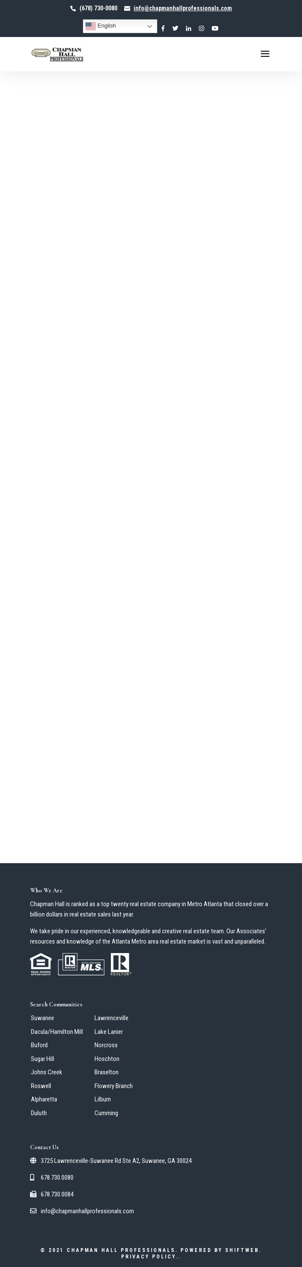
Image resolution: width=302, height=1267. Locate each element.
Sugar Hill (42, 1059)
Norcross (106, 1045)
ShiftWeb (242, 1250)
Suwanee (42, 1018)
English (100, 26)
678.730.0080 (51, 1177)
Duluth (39, 1113)
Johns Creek (46, 1072)
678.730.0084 (51, 1194)
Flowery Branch (114, 1086)
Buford (39, 1045)
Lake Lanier (109, 1032)
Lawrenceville (111, 1018)
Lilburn (103, 1099)
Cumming (106, 1113)
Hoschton (107, 1059)
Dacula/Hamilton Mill (57, 1032)
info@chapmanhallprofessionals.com (82, 1211)
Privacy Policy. (149, 1257)
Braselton (107, 1072)
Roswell (41, 1086)
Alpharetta (44, 1099)
